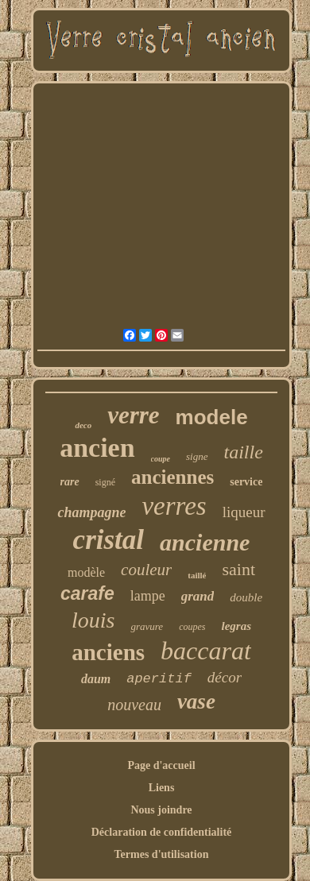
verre (133, 415)
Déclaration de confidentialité (161, 832)
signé (105, 482)
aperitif (159, 678)
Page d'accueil (161, 765)
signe (196, 456)
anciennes (172, 477)
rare (69, 482)
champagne (91, 512)
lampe (147, 596)
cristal (108, 539)
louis (93, 620)
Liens (162, 788)
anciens (108, 652)
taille (243, 452)
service (246, 482)
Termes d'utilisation (161, 854)
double (246, 597)
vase (196, 701)
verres (173, 506)
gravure (146, 626)
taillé (197, 575)
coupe (160, 458)
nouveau (134, 704)
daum (95, 679)
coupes (192, 626)
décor (224, 677)
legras (236, 626)
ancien (97, 447)
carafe (87, 593)
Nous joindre (161, 810)
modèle (86, 572)
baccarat (206, 650)
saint (238, 569)
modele (212, 417)
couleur (146, 569)
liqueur (244, 512)
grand (198, 596)
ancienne (205, 542)
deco (83, 425)
